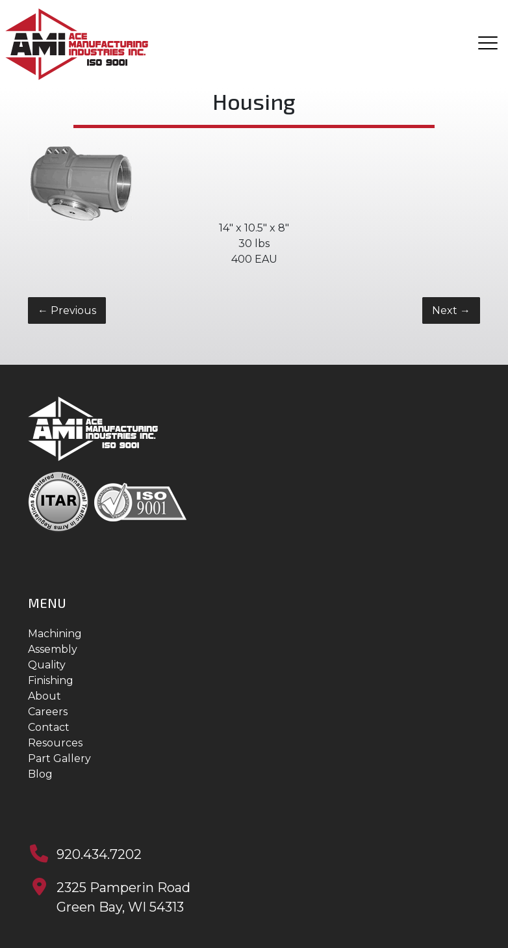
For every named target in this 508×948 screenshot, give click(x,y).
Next (451, 310)
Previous (67, 310)
